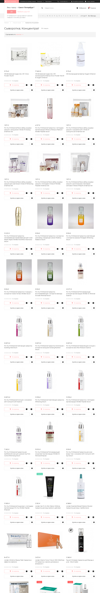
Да (12, 12)
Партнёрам (48, 1)
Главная (6, 22)
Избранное (81, 8)
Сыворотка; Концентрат (32, 22)
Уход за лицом (17, 22)
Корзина (92, 8)
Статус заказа (89, 1)
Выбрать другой (24, 12)
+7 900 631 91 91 (63, 1)
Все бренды (92, 16)
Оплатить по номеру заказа (28, 1)
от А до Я (84, 16)
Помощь (40, 1)
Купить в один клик (16, 90)
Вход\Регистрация (77, 1)
